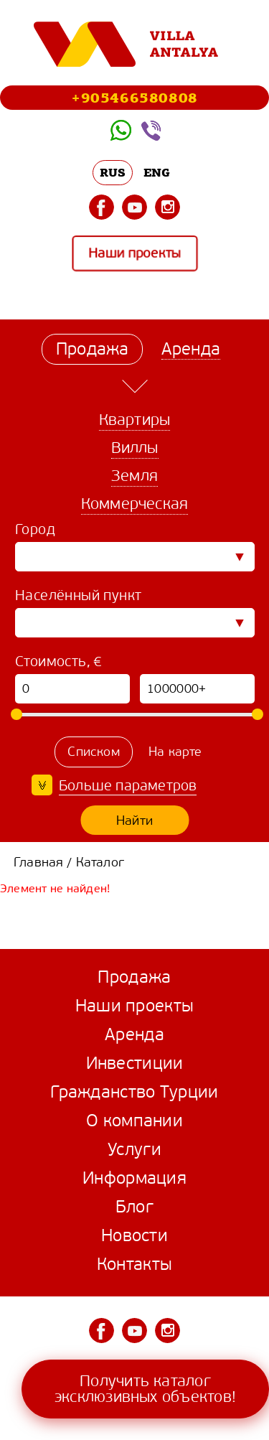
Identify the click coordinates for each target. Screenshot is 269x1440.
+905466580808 (134, 97)
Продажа (134, 977)
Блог (134, 1207)
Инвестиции (135, 1063)
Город (35, 529)
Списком (93, 751)
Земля (134, 476)
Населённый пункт (78, 595)
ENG (157, 172)
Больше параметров (128, 785)
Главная (38, 862)
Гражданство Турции (134, 1092)
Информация (134, 1178)
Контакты (134, 1264)
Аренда (134, 1034)
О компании (134, 1121)
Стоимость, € (59, 661)
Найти (134, 820)
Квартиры (135, 420)
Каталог (100, 862)
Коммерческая (134, 504)
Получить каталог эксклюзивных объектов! (145, 1389)
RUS (113, 172)
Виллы (135, 448)
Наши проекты (134, 254)
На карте (175, 751)
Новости (134, 1235)
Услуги (134, 1149)
